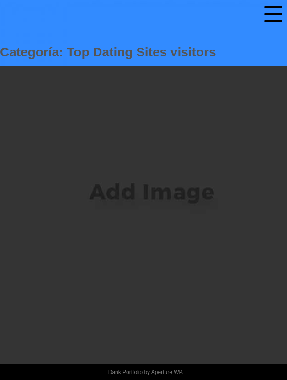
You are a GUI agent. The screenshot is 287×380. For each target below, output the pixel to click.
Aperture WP (166, 372)
